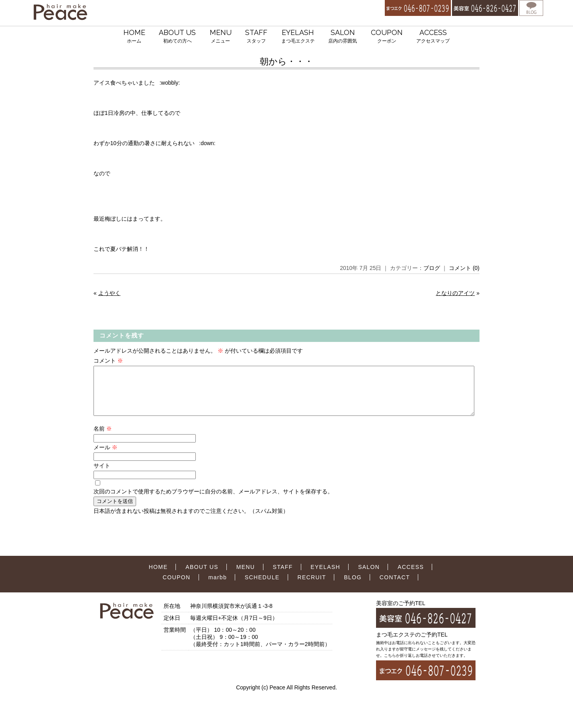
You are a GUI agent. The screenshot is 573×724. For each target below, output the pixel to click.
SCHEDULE (262, 587)
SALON (342, 36)
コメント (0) (464, 268)
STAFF (256, 36)
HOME (134, 36)
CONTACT (395, 587)
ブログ (431, 268)
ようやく (109, 293)
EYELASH (298, 36)
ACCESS (433, 36)
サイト (102, 475)
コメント (108, 360)
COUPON (387, 36)
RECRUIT (311, 587)
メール (105, 457)
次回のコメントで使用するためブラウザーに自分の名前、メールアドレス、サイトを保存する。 (213, 501)
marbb (218, 587)
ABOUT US (177, 36)
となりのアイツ (455, 293)
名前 (103, 438)
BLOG (353, 587)
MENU (221, 36)
